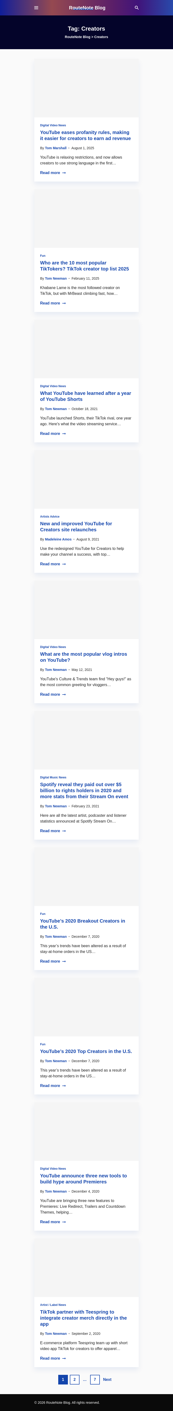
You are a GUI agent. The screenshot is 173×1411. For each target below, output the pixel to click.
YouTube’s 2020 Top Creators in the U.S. (86, 1051)
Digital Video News (53, 125)
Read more (53, 173)
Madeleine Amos (58, 539)
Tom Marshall (55, 148)
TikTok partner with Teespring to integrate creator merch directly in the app (83, 1318)
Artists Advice (49, 516)
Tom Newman (56, 278)
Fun (42, 255)
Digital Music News (53, 777)
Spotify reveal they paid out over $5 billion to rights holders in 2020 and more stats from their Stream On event (84, 790)
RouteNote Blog (87, 7)
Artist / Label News (53, 1305)
